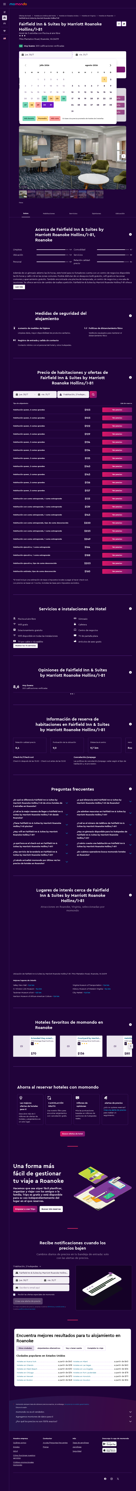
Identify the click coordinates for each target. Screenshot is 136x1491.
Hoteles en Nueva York (26, 1362)
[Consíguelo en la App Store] (109, 1450)
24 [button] (51, 98)
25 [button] (57, 98)
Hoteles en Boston (25, 1380)
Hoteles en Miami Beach (27, 1369)
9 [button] (44, 86)
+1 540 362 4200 (27, 42)
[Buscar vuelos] (4, 12)
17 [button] (51, 92)
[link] (72, 1133)
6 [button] (25, 86)
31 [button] (51, 105)
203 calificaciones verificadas (50, 46)
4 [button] (57, 79)
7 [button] (31, 86)
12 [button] (64, 86)
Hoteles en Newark (25, 1376)
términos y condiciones (56, 1306)
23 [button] (44, 98)
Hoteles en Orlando (25, 1365)
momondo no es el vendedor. (74, 1412)
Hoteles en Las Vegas (82, 1365)
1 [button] (38, 79)
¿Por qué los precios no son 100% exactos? (74, 1421)
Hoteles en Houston (81, 1380)
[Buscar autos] (4, 23)
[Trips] (4, 31)
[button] (4, 4)
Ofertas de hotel (25, 16)
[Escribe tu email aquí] (43, 1288)
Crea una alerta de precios (115, 1110)
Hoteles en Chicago (25, 1373)
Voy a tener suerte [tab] (74, 1348)
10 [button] (51, 86)
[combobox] (43, 1273)
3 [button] (51, 79)
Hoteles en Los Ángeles (83, 1369)
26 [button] (63, 98)
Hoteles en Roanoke (106, 16)
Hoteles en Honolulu (82, 1376)
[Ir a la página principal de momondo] (18, 4)
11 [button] (57, 86)
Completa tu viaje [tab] (95, 1348)
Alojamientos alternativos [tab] (48, 1348)
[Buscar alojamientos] (4, 17)
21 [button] (32, 98)
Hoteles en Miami (80, 1362)
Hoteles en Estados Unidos (68, 16)
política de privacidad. (27, 1309)
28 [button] (32, 105)
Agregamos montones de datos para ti (74, 1416)
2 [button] (44, 79)
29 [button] (38, 105)
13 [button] (25, 92)
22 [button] (38, 98)
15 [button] (38, 92)
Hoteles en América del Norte (45, 16)
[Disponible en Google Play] (109, 1443)
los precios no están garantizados (77, 1404)
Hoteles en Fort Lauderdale (84, 1373)
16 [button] (45, 92)
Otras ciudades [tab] (25, 1348)
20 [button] (25, 98)
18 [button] (57, 92)
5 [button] (63, 79)
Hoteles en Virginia (88, 16)
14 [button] (32, 92)
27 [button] (25, 105)
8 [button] (38, 86)
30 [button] (44, 105)
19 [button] (64, 92)
